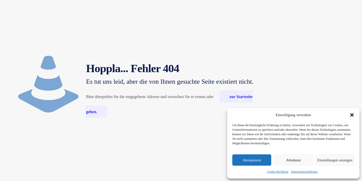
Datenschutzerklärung (304, 171)
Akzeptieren (252, 160)
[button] (351, 114)
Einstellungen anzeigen (335, 160)
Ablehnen (293, 160)
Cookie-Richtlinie (277, 171)
